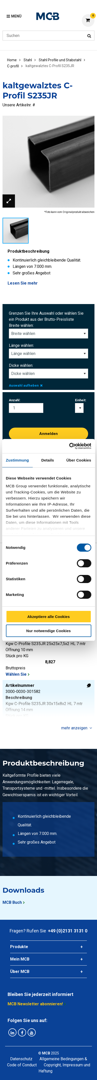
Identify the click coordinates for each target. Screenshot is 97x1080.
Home (12, 60)
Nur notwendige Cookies (48, 631)
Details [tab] (47, 460)
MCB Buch (12, 902)
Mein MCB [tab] (19, 959)
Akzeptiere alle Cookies (48, 616)
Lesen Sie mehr (23, 283)
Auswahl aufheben (26, 385)
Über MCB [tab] (19, 971)
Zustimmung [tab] (17, 460)
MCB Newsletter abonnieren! (35, 1004)
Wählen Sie (16, 674)
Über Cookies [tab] (78, 460)
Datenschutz (21, 1058)
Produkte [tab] (19, 946)
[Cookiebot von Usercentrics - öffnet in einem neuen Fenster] (69, 446)
